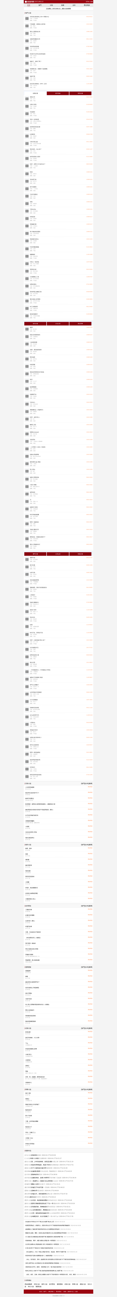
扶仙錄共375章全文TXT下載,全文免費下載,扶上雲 (39, 1221)
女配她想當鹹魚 (29, 821)
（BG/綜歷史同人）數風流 (32, 937)
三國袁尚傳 (28, 909)
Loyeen (55, 1181)
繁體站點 (38, 1286)
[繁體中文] (70, 1291)
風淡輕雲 (40, 1190)
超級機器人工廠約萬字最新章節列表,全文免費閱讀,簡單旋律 (42, 1229)
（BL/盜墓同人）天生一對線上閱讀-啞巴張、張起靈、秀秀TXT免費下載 (45, 1252)
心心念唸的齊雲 (54, 1213)
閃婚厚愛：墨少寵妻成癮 (32, 960)
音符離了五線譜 (56, 1177)
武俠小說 (67, 1284)
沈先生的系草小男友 (31, 832)
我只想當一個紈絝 (30, 943)
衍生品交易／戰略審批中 (48, 1171)
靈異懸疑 (60, 1284)
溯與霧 (27, 859)
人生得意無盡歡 (29, 787)
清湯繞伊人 (28, 1082)
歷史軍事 (28, 1194)
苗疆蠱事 (28, 971)
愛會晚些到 (35, 1174)
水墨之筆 (55, 1161)
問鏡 (26, 1071)
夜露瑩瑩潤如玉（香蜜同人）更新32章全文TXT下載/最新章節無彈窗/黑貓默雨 (47, 1225)
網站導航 (51, 1291)
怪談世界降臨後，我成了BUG (41, 1165)
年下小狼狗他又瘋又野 (38, 1168)
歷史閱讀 (87, 5)
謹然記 (27, 1065)
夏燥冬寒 (57, 1203)
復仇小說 (28, 1161)
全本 (74, 5)
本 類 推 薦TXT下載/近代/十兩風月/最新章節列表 (39, 1248)
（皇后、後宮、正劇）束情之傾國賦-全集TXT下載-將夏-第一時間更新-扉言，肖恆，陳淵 (50, 1274)
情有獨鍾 (28, 1171)
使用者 (87, 1)
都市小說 (44, 1284)
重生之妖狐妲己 (29, 1010)
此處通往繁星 (35, 1171)
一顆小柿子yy (53, 1216)
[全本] (87, 783)
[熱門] (83, 783)
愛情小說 (28, 1181)
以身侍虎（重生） (30, 921)
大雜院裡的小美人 (30, 899)
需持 (40, 1174)
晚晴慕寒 (49, 1168)
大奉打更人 (28, 1054)
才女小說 (28, 1155)
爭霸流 (27, 1197)
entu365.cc (34, 1)
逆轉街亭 (34, 1190)
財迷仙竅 (28, 1032)
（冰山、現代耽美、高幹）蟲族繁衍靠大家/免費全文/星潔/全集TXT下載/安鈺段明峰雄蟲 (50, 1259)
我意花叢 (28, 871)
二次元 (27, 1158)
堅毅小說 (28, 1190)
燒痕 (26, 854)
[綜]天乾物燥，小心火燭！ (32, 1037)
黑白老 (50, 1194)
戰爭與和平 (28, 1110)
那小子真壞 (28, 1115)
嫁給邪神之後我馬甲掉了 (32, 982)
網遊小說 (83, 1284)
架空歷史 (52, 1284)
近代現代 (28, 1174)
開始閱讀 (90, 786)
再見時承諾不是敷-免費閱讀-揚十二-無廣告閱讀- (39, 1255)
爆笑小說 (28, 1203)
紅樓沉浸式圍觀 (29, 915)
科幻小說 (31, 1286)
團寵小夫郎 (35, 1184)
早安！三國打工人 (30, 1132)
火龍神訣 (28, 1060)
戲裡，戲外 (28, 848)
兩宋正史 (33, 1197)
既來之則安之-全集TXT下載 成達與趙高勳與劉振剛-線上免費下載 (43, 1270)
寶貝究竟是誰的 (29, 876)
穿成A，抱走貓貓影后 (31, 887)
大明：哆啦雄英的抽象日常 (40, 1213)
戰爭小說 (28, 1200)
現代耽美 (28, 1177)
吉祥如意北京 (52, 1200)
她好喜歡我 (28, 865)
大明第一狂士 (29, 1138)
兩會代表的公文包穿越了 (32, 1104)
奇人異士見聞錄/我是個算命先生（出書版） (37, 1004)
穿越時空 (28, 1184)
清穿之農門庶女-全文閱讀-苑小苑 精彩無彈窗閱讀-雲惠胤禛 (42, 1263)
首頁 (28, 5)
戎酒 (39, 1155)
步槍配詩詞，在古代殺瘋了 (40, 1216)
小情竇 (27, 882)
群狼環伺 (34, 1155)
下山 (26, 1043)
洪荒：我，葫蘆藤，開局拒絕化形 (35, 1077)
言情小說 (37, 1284)
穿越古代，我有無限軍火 (39, 1194)
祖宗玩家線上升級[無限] (32, 987)
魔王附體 (28, 1187)
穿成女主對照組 (29, 1143)
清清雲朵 (52, 1206)
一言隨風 (46, 1187)
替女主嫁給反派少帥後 (31, 949)
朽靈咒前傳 (28, 926)
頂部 (76, 1291)
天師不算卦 (28, 999)
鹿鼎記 (27, 1099)
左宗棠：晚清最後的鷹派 (39, 1200)
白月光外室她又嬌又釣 (31, 815)
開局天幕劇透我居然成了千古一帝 (42, 1203)
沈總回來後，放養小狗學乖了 (40, 1177)
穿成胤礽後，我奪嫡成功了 (40, 1206)
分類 (51, 5)
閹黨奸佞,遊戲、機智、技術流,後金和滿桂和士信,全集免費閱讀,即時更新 (46, 1233)
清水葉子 (42, 1184)
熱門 (40, 5)
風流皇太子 (28, 1127)
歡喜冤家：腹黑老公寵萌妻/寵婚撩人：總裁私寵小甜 (40, 804)
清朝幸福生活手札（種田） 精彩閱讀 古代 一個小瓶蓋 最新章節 (43, 1267)
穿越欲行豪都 (29, 954)
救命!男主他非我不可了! (32, 793)
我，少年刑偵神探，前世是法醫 (41, 1161)
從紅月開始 (28, 993)
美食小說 (28, 1206)
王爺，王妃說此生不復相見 (33, 932)
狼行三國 (28, 1093)
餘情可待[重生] (29, 798)
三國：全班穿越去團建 (31, 1121)
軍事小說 (75, 1284)
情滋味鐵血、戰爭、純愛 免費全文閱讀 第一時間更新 (40, 1240)
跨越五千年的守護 (37, 1187)
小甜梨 (27, 826)
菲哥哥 (38, 1197)
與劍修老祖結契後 (30, 1015)
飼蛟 (26, 976)
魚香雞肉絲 (54, 1165)
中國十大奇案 (34, 1158)
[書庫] (90, 783)
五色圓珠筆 (42, 1158)
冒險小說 (28, 1165)
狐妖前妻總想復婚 (30, 1021)
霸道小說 (28, 1168)
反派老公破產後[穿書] (31, 893)
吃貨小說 (28, 1216)
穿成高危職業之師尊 (31, 1049)
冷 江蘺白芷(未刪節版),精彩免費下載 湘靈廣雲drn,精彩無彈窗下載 (44, 1236)
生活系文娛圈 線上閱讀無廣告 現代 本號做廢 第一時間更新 (42, 1244)
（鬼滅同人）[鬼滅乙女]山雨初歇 (42, 1181)
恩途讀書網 (28, 1284)
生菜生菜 (54, 1210)
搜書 (91, 1)
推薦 (62, 5)
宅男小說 (28, 1210)
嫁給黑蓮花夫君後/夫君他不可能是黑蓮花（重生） (39, 809)
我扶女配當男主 (29, 837)
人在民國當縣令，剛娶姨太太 (40, 1210)
